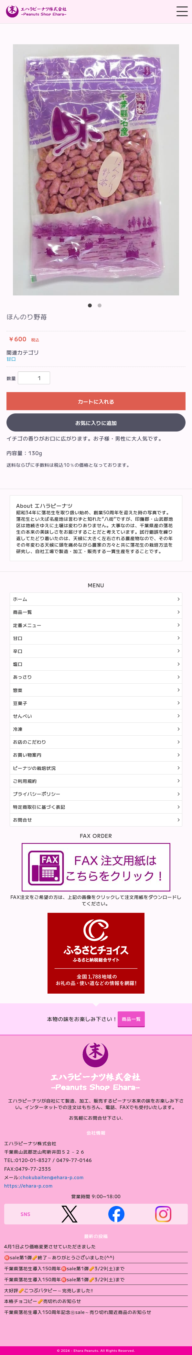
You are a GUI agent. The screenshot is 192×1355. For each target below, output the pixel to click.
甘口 (11, 359)
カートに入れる (96, 401)
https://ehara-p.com (28, 1185)
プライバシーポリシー (36, 794)
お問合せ (22, 819)
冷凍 (17, 729)
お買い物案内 (27, 755)
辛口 (17, 651)
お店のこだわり (29, 742)
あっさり (22, 677)
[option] (96, 169)
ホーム (20, 599)
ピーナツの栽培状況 (34, 768)
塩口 (17, 664)
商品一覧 (22, 612)
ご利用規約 (25, 781)
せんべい (22, 716)
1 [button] (91, 307)
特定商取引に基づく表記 (39, 807)
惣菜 (17, 690)
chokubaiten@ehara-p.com (52, 1177)
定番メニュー (27, 625)
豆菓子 (20, 703)
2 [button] (101, 307)
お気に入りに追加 (96, 423)
